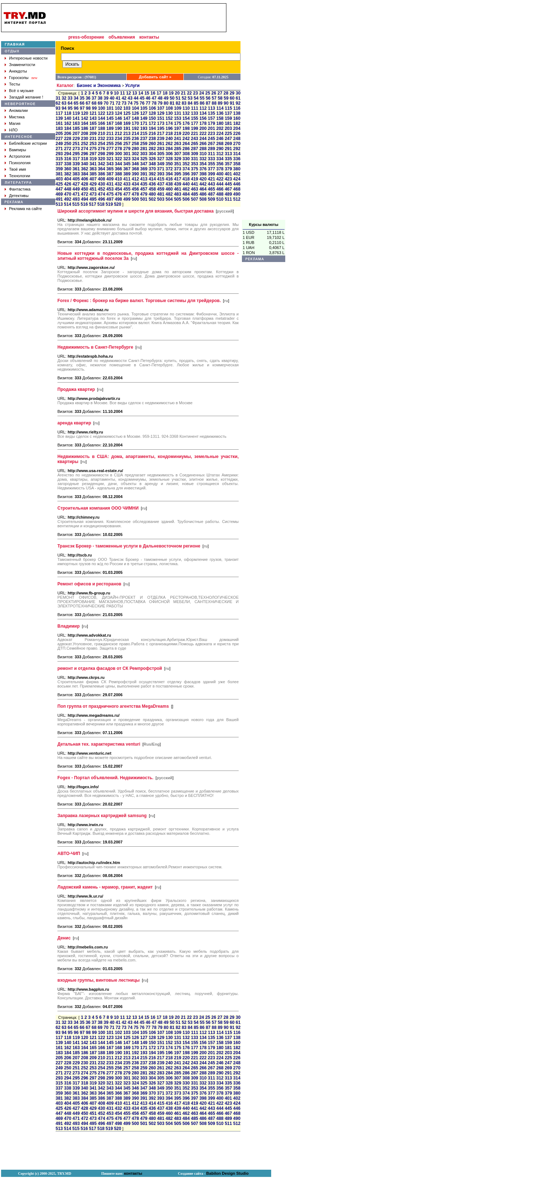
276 (101, 148)
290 (220, 148)
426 (67, 184)
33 (70, 98)
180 (220, 123)
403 (59, 179)
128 (152, 113)
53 (190, 98)
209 (93, 133)
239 (160, 138)
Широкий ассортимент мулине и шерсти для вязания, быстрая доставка (135, 211)
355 (211, 163)
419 (194, 179)
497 (110, 199)
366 (118, 168)
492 (67, 199)
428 (84, 184)
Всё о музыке (21, 90)
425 (59, 184)
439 (177, 184)
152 (169, 118)
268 (220, 143)
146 (118, 118)
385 (93, 173)
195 (160, 128)
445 (228, 184)
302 (135, 153)
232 (101, 138)
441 (194, 184)
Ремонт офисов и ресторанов (89, 583)
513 (59, 204)
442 (203, 184)
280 (135, 148)
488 (220, 194)
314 (236, 153)
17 (159, 93)
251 (76, 143)
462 (186, 189)
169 (126, 123)
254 (101, 143)
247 (228, 138)
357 (228, 163)
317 (76, 158)
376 (203, 168)
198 (186, 128)
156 (203, 118)
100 (101, 108)
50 (172, 98)
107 (160, 108)
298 (101, 153)
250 (67, 143)
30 (238, 93)
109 (177, 108)
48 (160, 98)
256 (118, 143)
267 (211, 143)
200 (203, 128)
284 (169, 148)
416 (169, 179)
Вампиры (17, 150)
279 (126, 148)
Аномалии (18, 110)
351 (177, 163)
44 (136, 98)
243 (194, 138)
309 (194, 153)
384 (84, 173)
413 (143, 179)
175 (177, 123)
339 (76, 163)
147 (126, 118)
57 (214, 98)
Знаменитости (22, 64)
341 (93, 163)
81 (172, 103)
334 (220, 158)
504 (169, 199)
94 (64, 108)
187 (93, 128)
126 (135, 113)
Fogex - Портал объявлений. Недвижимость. (105, 777)
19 (171, 93)
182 (236, 123)
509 (211, 199)
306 (169, 153)
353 (194, 163)
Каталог (65, 85)
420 (203, 179)
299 (110, 153)
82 (178, 103)
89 (220, 103)
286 (186, 148)
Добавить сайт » (155, 77)
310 (203, 153)
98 (88, 108)
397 (194, 173)
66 (82, 103)
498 (118, 199)
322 (118, 158)
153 (177, 118)
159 (228, 118)
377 (211, 168)
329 (177, 158)
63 (64, 103)
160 (236, 118)
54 (196, 98)
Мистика (17, 117)
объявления (121, 37)
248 (236, 138)
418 (186, 179)
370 (152, 168)
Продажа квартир (76, 389)
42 (124, 98)
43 (130, 98)
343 (110, 163)
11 (122, 93)
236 (135, 138)
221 (194, 133)
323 (126, 158)
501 (143, 199)
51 (178, 98)
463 (194, 189)
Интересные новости (28, 58)
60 (232, 98)
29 (232, 93)
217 (160, 133)
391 (143, 173)
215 (143, 133)
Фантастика (19, 189)
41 (118, 98)
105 (143, 108)
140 (67, 118)
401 (228, 173)
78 (154, 103)
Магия (15, 123)
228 (67, 138)
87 (208, 103)
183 (59, 128)
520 (117, 204)
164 (84, 123)
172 (152, 123)
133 (194, 113)
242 (186, 138)
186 (84, 128)
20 (177, 93)
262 (169, 143)
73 (124, 103)
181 (228, 123)
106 (152, 108)
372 (169, 168)
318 (84, 158)
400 (220, 173)
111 (194, 108)
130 (169, 113)
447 (59, 189)
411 (126, 179)
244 (203, 138)
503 (160, 199)
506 (186, 199)
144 (101, 118)
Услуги (132, 85)
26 (213, 93)
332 (203, 158)
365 (110, 168)
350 (169, 163)
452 (101, 189)
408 (101, 179)
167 (110, 123)
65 (76, 103)
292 (236, 148)
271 (59, 148)
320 (101, 158)
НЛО (13, 130)
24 (201, 93)
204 (236, 128)
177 (194, 123)
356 (220, 163)
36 (88, 98)
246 (220, 138)
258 (135, 143)
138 (236, 113)
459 (160, 189)
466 (220, 189)
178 (203, 123)
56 (208, 98)
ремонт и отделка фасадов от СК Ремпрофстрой (109, 668)
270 (236, 143)
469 (59, 194)
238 (152, 138)
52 (184, 98)
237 (143, 138)
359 (59, 168)
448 (67, 189)
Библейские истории (28, 143)
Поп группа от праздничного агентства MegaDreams (113, 706)
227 (59, 138)
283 (160, 148)
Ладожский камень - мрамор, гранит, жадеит (105, 887)
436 (152, 184)
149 (143, 118)
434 (135, 184)
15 (146, 93)
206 (67, 133)
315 (59, 158)
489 (228, 194)
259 (143, 143)
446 (236, 184)
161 (59, 123)
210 (101, 133)
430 (101, 184)
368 (135, 168)
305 (160, 153)
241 (177, 138)
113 (211, 108)
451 (93, 189)
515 (75, 204)
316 (67, 158)
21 (183, 93)
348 (152, 163)
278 (118, 148)
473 (93, 194)
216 (152, 133)
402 (236, 173)
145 (110, 118)
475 (110, 194)
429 (93, 184)
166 (101, 123)
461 (177, 189)
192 (135, 128)
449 (76, 189)
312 (220, 153)
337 (59, 163)
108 (169, 108)
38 (99, 98)
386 (101, 173)
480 (152, 194)
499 (126, 199)
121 (93, 113)
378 (220, 168)
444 (220, 184)
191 (126, 128)
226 (236, 133)
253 (93, 143)
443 (211, 184)
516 (84, 204)
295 (76, 153)
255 (110, 143)
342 (101, 163)
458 (152, 189)
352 (186, 163)
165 (93, 123)
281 (143, 148)
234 (118, 138)
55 (202, 98)
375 (194, 168)
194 (152, 128)
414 (152, 179)
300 (118, 153)
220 (186, 133)
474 (101, 194)
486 (203, 194)
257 (126, 143)
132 (186, 113)
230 (84, 138)
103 (127, 108)
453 (110, 189)
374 (186, 168)
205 (59, 133)
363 (93, 168)
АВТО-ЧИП (68, 853)
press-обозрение (86, 37)
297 (93, 153)
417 (177, 179)
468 (236, 189)
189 (110, 128)
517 (92, 204)
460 (169, 189)
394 (169, 173)
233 (110, 138)
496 (101, 199)
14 (140, 93)
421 (211, 179)
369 (143, 168)
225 (228, 133)
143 (93, 118)
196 (169, 128)
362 (84, 168)
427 (76, 184)
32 (64, 98)
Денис (64, 938)
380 (236, 168)
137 (228, 113)
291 (228, 148)
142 (84, 118)
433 (126, 184)
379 (228, 168)
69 (99, 103)
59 (226, 98)
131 (177, 113)
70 (106, 103)
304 (152, 153)
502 (152, 199)
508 (203, 199)
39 (106, 98)
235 (126, 138)
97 (82, 108)
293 (59, 153)
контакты (149, 37)
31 (58, 98)
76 (142, 103)
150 (152, 118)
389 (126, 173)
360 (67, 168)
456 (135, 189)
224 (220, 133)
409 (110, 179)
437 (160, 184)
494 (84, 199)
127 (143, 113)
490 (236, 194)
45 (142, 98)
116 (236, 108)
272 (67, 148)
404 (67, 179)
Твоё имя (17, 169)
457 (143, 189)
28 (226, 93)
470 (67, 194)
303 (143, 153)
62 (58, 103)
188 (101, 128)
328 (169, 158)
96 (76, 108)
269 (228, 143)
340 (84, 163)
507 (194, 199)
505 (177, 199)
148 (135, 118)
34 (76, 98)
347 (143, 163)
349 (160, 163)
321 (110, 158)
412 (135, 179)
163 (76, 123)
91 (232, 103)
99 (94, 108)
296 (84, 153)
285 (177, 148)
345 (126, 163)
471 (76, 194)
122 (101, 113)
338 (67, 163)
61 (238, 98)
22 (189, 93)
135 (211, 113)
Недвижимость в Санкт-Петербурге (95, 347)
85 (196, 103)
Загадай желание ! (26, 97)
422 (220, 179)
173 (160, 123)
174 (169, 123)
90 (226, 103)
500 (135, 199)
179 (211, 123)
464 (203, 189)
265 (194, 143)
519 (109, 204)
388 (118, 173)
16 (153, 93)
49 (166, 98)
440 (186, 184)
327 (160, 158)
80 (166, 103)
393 (160, 173)
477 (126, 194)
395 (177, 173)
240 (169, 138)
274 (84, 148)
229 (76, 138)
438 (169, 184)
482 (169, 194)
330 (186, 158)
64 (70, 103)
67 (88, 103)
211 (110, 133)
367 (126, 168)
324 (135, 158)
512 (236, 199)
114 (220, 108)
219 (177, 133)
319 (93, 158)
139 (59, 118)
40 (112, 98)
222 (203, 133)
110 (186, 108)
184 (67, 128)
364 (101, 168)
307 (177, 153)
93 (58, 108)
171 (143, 123)
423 (228, 179)
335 (228, 158)
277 (110, 148)
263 (177, 143)
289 (211, 148)
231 (93, 138)
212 (118, 133)
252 (84, 143)
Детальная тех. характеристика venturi (98, 744)
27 (219, 93)
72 (118, 103)
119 (76, 113)
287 (194, 148)
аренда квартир (74, 423)
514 (67, 204)
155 (194, 118)
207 (76, 133)
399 (211, 173)
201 (211, 128)
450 (84, 189)
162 (67, 123)
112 (203, 108)
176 (186, 123)
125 (126, 113)
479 (143, 194)
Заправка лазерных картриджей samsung (102, 815)
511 (228, 199)
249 (59, 143)
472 (84, 194)
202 (220, 128)
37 (94, 98)
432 (118, 184)
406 (84, 179)
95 (70, 108)
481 (160, 194)
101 (110, 108)
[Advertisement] (263, 111)
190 (118, 128)
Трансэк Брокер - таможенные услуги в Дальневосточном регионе (128, 546)
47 (154, 98)
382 (67, 173)
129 (160, 113)
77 (148, 103)
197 (177, 128)
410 (118, 179)
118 (67, 113)
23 (195, 93)
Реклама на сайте (25, 208)
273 (76, 148)
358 (236, 163)
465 (211, 189)
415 (160, 179)
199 (194, 128)
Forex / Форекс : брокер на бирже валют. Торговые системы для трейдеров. (139, 300)
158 (220, 118)
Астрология (19, 156)
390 (135, 173)
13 (134, 93)
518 (100, 204)
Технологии (19, 176)
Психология (20, 163)
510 (220, 199)
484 (186, 194)
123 (110, 113)
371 (160, 168)
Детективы (19, 195)
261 (160, 143)
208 (84, 133)
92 (238, 103)
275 (93, 148)
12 (128, 93)
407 (93, 179)
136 (220, 113)
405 (76, 179)
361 (76, 168)
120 (84, 113)
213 (126, 133)
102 (118, 108)
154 (186, 118)
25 (207, 93)
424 (236, 179)
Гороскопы (19, 77)
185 (76, 128)
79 (160, 103)
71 (112, 103)
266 (203, 143)
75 (136, 103)
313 (228, 153)
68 (94, 103)
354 (203, 163)
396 (186, 173)
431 (110, 184)
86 (202, 103)
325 (143, 158)
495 (93, 199)
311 (211, 153)
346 (135, 163)
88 (214, 103)
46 (148, 98)
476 (118, 194)
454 (118, 189)
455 (126, 189)
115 (228, 108)
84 (190, 103)
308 (186, 153)
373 (177, 168)
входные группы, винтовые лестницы (98, 980)
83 (184, 103)
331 (194, 158)
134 (203, 113)
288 (203, 148)
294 (67, 153)
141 (76, 118)
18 (164, 93)
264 (186, 143)
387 (110, 173)
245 (211, 138)
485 (194, 194)
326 (152, 158)
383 (76, 173)
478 (135, 194)
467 (228, 189)
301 (126, 153)
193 (143, 128)
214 (135, 133)
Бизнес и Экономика (99, 85)
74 (130, 103)
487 (211, 194)
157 (211, 118)
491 (59, 199)
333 (211, 158)
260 (152, 143)
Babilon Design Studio (227, 1173)
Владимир (68, 626)
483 (177, 194)
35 (82, 98)
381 (59, 173)
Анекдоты (18, 71)
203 (228, 128)
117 (59, 113)
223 (211, 133)
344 (118, 163)
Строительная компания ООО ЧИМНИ (98, 508)
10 (116, 93)
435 (143, 184)
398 (203, 173)
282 (152, 148)
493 (76, 199)
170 (135, 123)
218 (169, 133)
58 (220, 98)
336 (236, 158)
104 (135, 108)
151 (160, 118)
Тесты (14, 84)
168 (118, 123)
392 (152, 173)
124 (118, 113)
